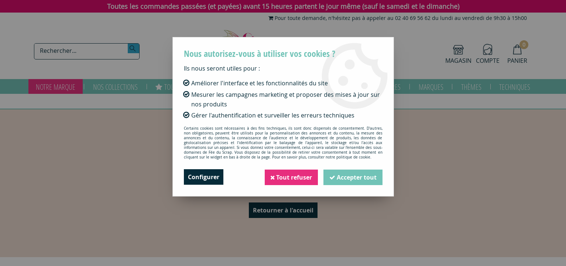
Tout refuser (291, 177)
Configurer (203, 177)
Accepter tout (353, 177)
